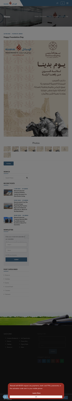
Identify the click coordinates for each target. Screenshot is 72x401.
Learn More (36, 393)
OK (36, 397)
